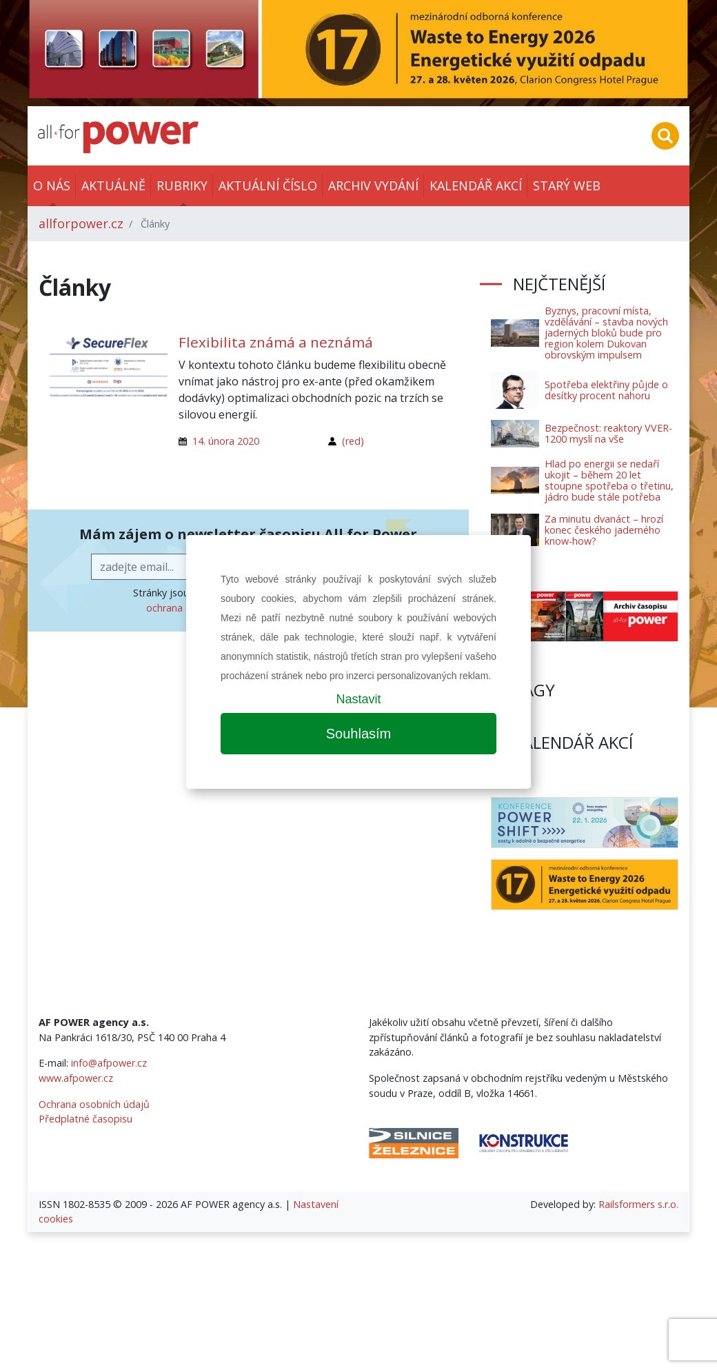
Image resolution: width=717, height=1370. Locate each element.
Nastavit (358, 699)
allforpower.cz (81, 223)
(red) (353, 440)
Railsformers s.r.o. (638, 1204)
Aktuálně (113, 185)
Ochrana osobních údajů (94, 1104)
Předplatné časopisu (85, 1118)
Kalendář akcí (476, 185)
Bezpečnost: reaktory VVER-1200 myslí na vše (608, 433)
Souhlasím (359, 733)
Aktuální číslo (268, 185)
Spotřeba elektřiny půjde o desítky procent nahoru (606, 390)
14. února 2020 (225, 440)
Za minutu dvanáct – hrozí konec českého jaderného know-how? (604, 529)
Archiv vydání (373, 185)
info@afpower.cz (109, 1062)
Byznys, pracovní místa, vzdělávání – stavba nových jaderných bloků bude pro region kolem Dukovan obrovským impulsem (606, 332)
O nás (51, 185)
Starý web (566, 185)
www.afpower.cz (76, 1078)
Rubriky (182, 185)
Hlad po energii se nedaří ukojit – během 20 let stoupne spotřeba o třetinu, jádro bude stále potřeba (609, 480)
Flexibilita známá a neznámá (276, 342)
